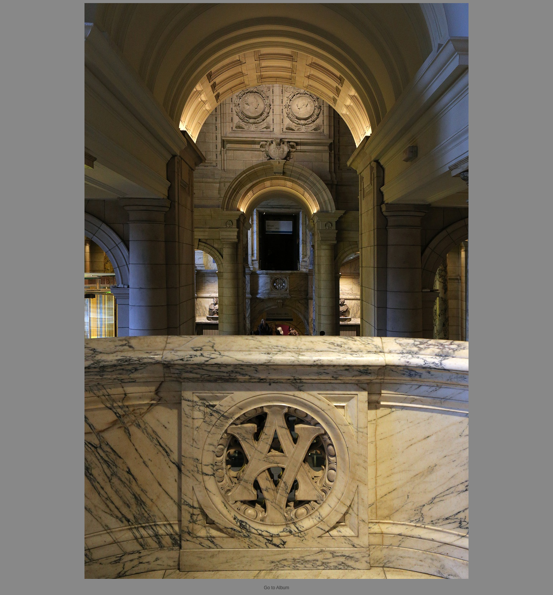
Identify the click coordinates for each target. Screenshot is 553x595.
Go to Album (276, 587)
